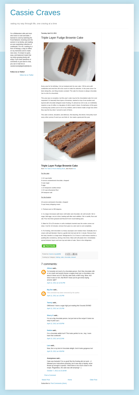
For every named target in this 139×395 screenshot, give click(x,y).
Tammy (49, 303)
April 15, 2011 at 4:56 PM (55, 351)
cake (62, 257)
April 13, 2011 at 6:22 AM (55, 338)
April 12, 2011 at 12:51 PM (56, 283)
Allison (49, 268)
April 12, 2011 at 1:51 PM (55, 308)
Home (70, 380)
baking (58, 257)
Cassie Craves (35, 12)
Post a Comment (50, 375)
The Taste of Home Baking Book (54, 168)
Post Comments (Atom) (59, 383)
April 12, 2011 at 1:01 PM (55, 296)
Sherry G (50, 315)
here (74, 168)
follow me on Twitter (26, 75)
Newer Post (46, 380)
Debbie (49, 330)
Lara (48, 345)
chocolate (67, 257)
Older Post (93, 380)
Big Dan (50, 290)
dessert (73, 257)
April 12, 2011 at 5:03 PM (55, 323)
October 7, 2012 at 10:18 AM (57, 371)
